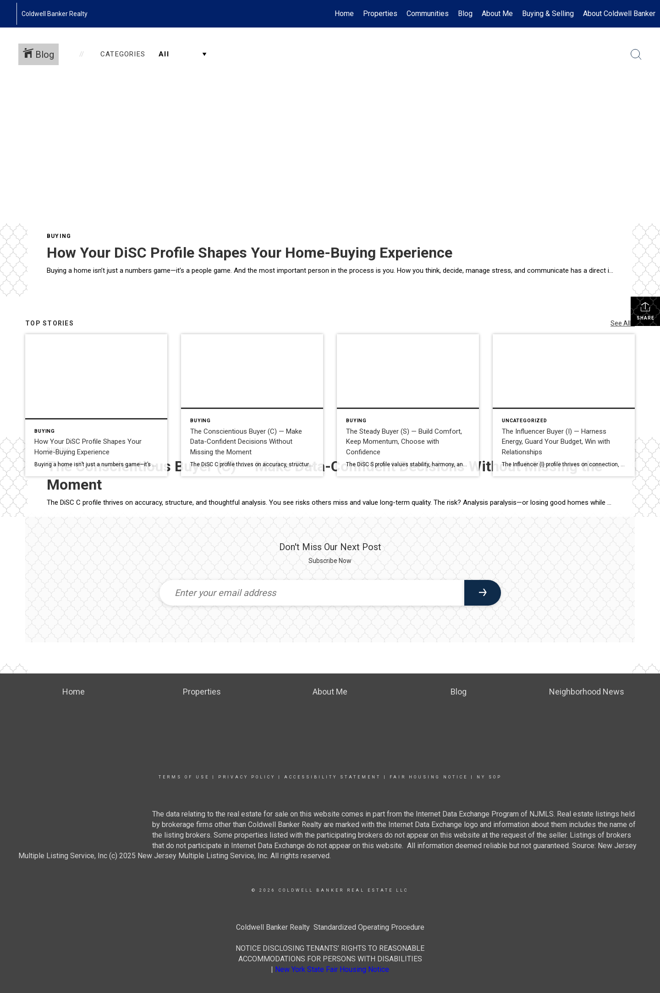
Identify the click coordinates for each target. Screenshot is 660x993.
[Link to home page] (11, 14)
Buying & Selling (548, 13)
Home (344, 13)
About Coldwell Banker (619, 13)
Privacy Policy (246, 777)
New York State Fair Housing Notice (332, 969)
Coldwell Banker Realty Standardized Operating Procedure (330, 927)
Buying (59, 236)
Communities (428, 13)
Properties (380, 13)
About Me (497, 13)
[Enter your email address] (312, 593)
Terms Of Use (184, 777)
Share (645, 310)
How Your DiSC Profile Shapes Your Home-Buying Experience (249, 252)
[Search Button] (636, 54)
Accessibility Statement (332, 777)
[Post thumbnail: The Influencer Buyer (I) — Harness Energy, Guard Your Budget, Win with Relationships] (564, 405)
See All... (622, 323)
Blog (465, 13)
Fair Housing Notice (429, 777)
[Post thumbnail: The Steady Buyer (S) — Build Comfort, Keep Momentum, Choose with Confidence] (408, 405)
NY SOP (489, 777)
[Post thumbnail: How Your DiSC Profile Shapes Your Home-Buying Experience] (96, 405)
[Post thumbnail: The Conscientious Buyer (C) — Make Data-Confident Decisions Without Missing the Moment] (252, 405)
